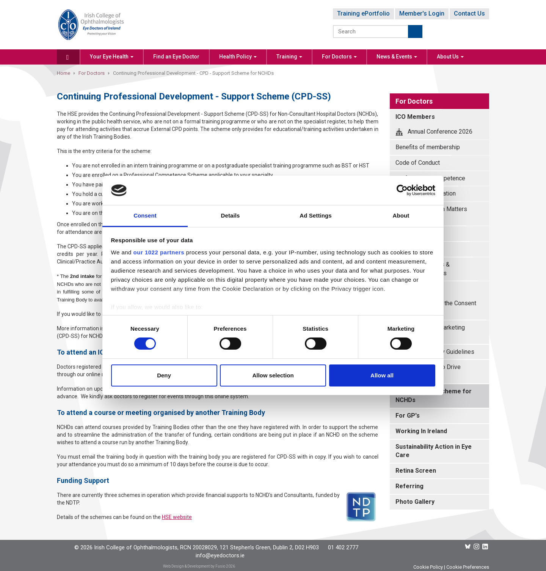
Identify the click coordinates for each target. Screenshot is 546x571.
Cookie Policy (428, 567)
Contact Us (469, 13)
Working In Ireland (421, 431)
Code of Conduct (417, 162)
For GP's (407, 415)
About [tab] (401, 215)
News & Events (397, 57)
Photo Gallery (415, 501)
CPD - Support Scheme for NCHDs (433, 396)
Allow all (382, 375)
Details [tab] (230, 215)
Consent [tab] (145, 215)
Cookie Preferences (467, 567)
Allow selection (272, 375)
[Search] (371, 31)
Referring (409, 486)
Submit (415, 31)
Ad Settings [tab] (315, 215)
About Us (450, 57)
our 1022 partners (158, 252)
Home (63, 73)
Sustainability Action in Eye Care (433, 451)
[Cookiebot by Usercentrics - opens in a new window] (402, 190)
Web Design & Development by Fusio (194, 566)
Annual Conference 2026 (433, 132)
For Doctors (339, 57)
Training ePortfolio (363, 13)
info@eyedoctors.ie (220, 555)
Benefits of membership (427, 147)
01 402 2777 (343, 547)
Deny (164, 375)
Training (289, 57)
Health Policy (238, 57)
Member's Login (421, 13)
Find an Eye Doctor (176, 57)
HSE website (177, 517)
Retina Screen (415, 470)
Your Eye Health (111, 57)
